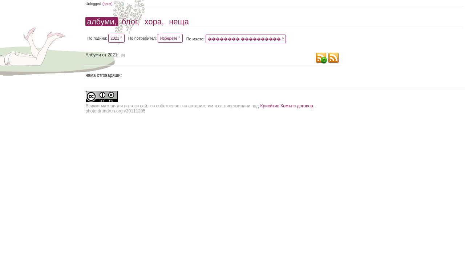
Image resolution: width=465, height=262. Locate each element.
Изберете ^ (170, 38)
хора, (154, 21)
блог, (130, 21)
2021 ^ (116, 38)
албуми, (101, 21)
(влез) (107, 4)
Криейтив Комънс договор (286, 105)
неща (179, 21)
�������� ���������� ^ (246, 39)
